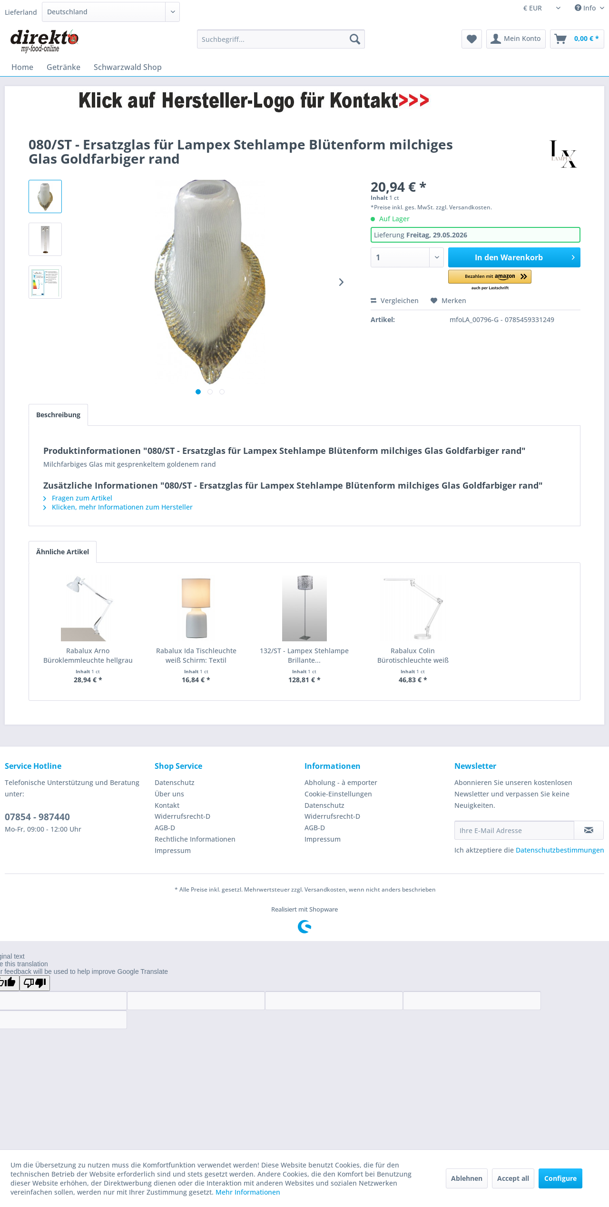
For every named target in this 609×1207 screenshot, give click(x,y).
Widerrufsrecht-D (182, 816)
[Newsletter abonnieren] (589, 830)
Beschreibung (58, 414)
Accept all (513, 1178)
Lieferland (21, 12)
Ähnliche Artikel (62, 551)
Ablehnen (466, 1178)
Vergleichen (395, 300)
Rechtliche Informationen (195, 839)
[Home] (22, 67)
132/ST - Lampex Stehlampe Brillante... (304, 655)
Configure (560, 1178)
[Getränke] (63, 67)
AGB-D (165, 827)
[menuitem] (281, 39)
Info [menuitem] (586, 7)
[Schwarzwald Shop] (127, 67)
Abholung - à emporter (340, 782)
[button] (489, 280)
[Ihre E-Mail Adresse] (514, 830)
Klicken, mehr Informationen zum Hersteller (118, 506)
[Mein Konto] (516, 39)
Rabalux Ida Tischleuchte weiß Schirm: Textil (196, 655)
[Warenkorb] (577, 39)
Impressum (173, 850)
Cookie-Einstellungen (338, 793)
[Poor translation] (35, 983)
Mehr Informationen (248, 1192)
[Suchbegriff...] (281, 39)
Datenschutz (175, 782)
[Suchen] (355, 39)
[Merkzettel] (472, 39)
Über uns (169, 793)
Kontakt (167, 805)
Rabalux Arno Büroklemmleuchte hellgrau (88, 655)
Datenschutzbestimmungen (560, 849)
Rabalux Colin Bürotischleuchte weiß (413, 655)
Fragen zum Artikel (77, 497)
